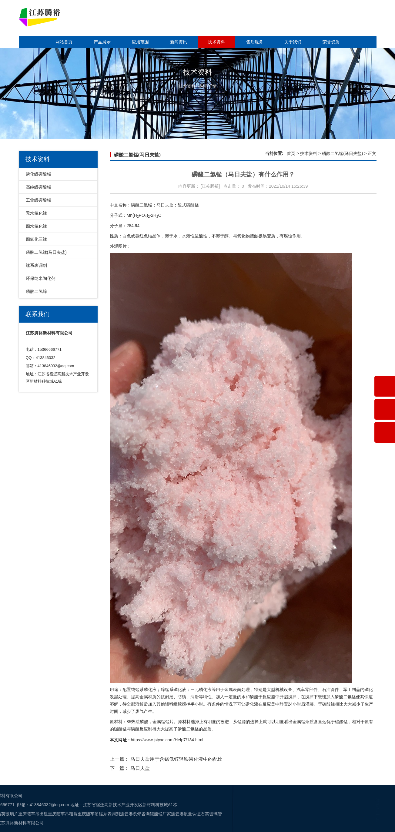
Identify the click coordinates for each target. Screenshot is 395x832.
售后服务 (254, 41)
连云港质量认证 (47, 813)
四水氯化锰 (36, 226)
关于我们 (292, 41)
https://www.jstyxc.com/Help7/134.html (167, 739)
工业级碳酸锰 (38, 200)
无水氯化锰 (36, 213)
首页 (291, 153)
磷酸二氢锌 (36, 291)
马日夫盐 (140, 768)
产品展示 (102, 41)
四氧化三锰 (36, 239)
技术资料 (216, 41)
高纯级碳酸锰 (38, 187)
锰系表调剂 (36, 265)
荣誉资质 (331, 41)
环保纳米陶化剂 (40, 278)
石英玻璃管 (72, 813)
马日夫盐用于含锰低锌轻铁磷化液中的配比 (176, 759)
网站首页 (63, 41)
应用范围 (140, 41)
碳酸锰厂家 (21, 813)
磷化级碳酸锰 (38, 174)
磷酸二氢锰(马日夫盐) (46, 252)
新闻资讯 (178, 41)
